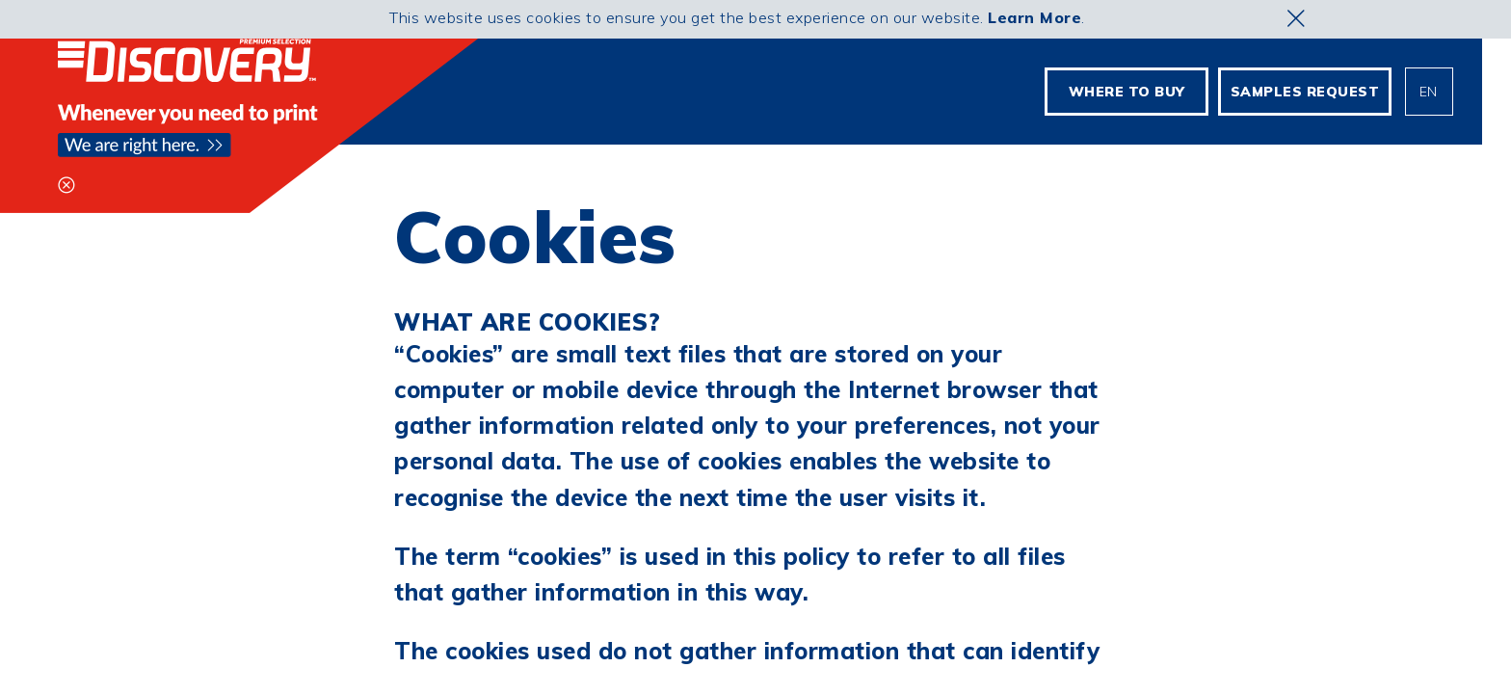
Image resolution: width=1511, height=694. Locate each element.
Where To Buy (1127, 91)
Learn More (1034, 17)
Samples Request (1305, 91)
